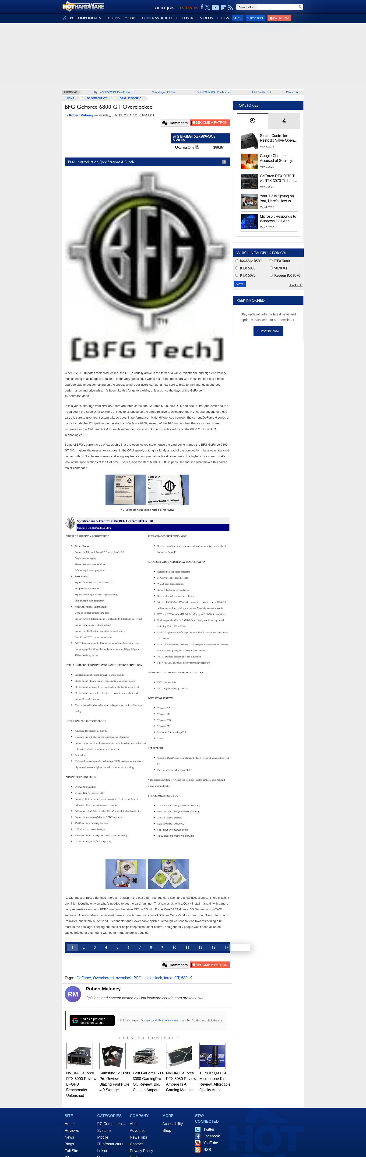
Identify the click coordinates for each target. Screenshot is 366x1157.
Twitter (208, 1129)
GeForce (83, 978)
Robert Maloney (103, 988)
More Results (296, 285)
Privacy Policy (141, 1151)
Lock (147, 978)
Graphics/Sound (130, 98)
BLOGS (223, 18)
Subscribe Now (268, 331)
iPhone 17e (292, 92)
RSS (207, 1150)
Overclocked (103, 978)
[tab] (252, 121)
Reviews (72, 1131)
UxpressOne (184, 147)
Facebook (211, 1136)
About (135, 1124)
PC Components (97, 98)
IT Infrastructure (110, 1144)
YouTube (210, 1143)
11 (187, 947)
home (70, 98)
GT (176, 978)
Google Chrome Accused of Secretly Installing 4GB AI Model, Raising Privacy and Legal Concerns (278, 158)
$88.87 (218, 147)
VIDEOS (206, 18)
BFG (137, 978)
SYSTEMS (113, 18)
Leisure (103, 1151)
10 (174, 947)
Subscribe (255, 18)
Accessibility (172, 1124)
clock (157, 978)
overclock (124, 978)
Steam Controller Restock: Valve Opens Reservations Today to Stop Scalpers (278, 138)
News (69, 1137)
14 (227, 947)
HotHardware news (167, 1020)
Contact (136, 1144)
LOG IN (159, 8)
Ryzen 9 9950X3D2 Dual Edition (112, 92)
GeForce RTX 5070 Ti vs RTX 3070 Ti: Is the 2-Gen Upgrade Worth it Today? (278, 178)
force (168, 978)
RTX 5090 (245, 268)
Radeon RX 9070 (285, 275)
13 (213, 947)
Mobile (102, 1137)
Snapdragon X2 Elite (164, 92)
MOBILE (131, 18)
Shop (237, 18)
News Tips (138, 1137)
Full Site (71, 1151)
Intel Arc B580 (248, 261)
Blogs (69, 1144)
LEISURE (188, 18)
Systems (104, 1131)
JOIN (170, 8)
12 (200, 947)
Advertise (137, 1131)
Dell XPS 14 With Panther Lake (214, 92)
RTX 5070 (245, 275)
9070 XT (279, 268)
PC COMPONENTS (85, 18)
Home (70, 1124)
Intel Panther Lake (262, 92)
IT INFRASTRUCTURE (160, 18)
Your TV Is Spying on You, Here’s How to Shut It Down (277, 198)
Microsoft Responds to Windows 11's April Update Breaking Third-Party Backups (279, 219)
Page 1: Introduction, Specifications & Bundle (148, 162)
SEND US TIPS (188, 8)
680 (184, 978)
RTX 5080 (280, 261)
